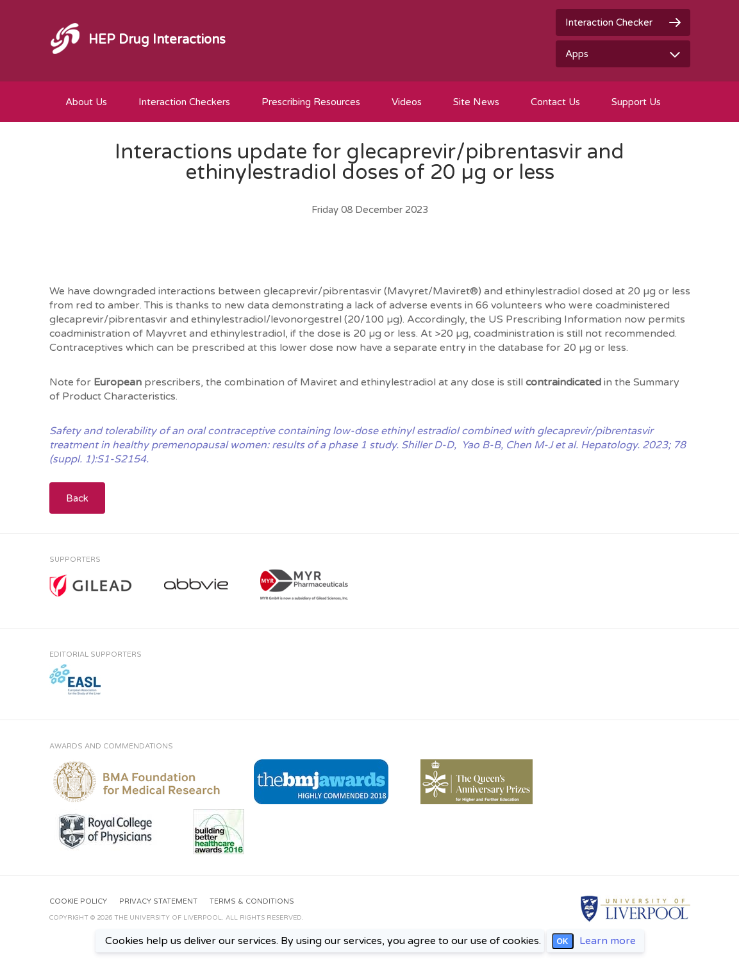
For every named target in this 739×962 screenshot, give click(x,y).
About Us (86, 102)
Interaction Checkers (184, 102)
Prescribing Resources (311, 102)
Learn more (607, 940)
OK (563, 941)
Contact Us (555, 102)
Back (77, 498)
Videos (407, 102)
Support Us (636, 102)
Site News (476, 102)
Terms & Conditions (252, 901)
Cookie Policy (78, 901)
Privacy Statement (158, 901)
